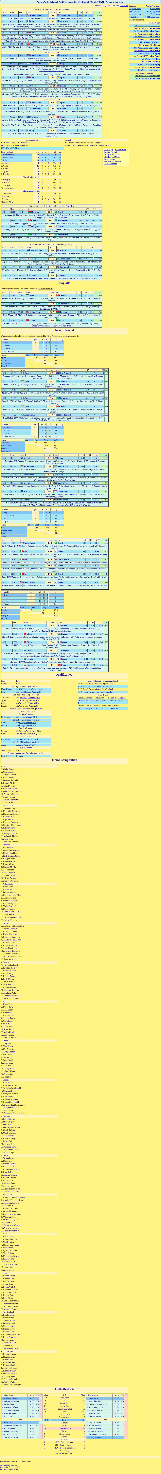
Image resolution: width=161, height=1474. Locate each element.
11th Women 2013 (150, 42)
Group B (5, 424)
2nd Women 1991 (147, 67)
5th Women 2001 (151, 59)
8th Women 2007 (147, 51)
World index (155, 9)
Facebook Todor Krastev (9, 1469)
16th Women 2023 (147, 28)
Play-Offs (69, 206)
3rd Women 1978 (147, 78)
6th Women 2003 (147, 56)
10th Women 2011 (149, 45)
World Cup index (153, 11)
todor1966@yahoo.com (8, 1465)
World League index (152, 17)
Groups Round (64, 330)
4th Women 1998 (151, 62)
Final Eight (37, 9)
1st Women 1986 (149, 70)
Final (58, 1388)
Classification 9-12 (31, 177)
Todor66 (132, 6)
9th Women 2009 (147, 48)
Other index (155, 14)
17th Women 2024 (147, 25)
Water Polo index (153, 6)
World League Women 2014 (30, 689)
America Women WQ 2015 (30, 731)
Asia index (133, 17)
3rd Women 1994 (149, 64)
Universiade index (136, 20)
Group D (5, 592)
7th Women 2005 (149, 53)
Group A (5, 340)
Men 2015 (124, 6)
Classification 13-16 (31, 191)
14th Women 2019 (146, 34)
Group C (5, 509)
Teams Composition (64, 760)
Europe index (134, 11)
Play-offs (64, 283)
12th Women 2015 (146, 39)
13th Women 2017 (146, 37)
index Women (154, 23)
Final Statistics (110, 164)
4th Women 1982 (147, 76)
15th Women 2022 (146, 31)
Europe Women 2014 (28, 717)
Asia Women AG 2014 (29, 739)
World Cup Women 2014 (30, 697)
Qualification (64, 674)
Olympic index (135, 9)
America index (135, 14)
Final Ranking (7, 152)
